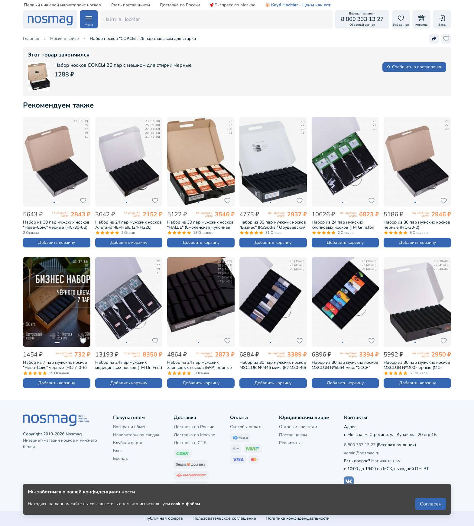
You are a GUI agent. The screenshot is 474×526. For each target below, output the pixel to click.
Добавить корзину (56, 242)
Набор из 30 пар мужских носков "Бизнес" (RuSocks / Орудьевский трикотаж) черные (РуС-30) (272, 224)
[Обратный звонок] (362, 19)
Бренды (120, 458)
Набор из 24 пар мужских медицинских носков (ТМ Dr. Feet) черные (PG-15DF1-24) (128, 365)
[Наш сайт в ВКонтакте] (349, 481)
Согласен (430, 505)
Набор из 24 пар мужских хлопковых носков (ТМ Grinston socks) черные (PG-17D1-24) (343, 224)
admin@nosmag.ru (361, 453)
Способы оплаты (246, 427)
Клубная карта (127, 443)
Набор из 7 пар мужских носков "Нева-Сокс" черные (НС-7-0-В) (55, 365)
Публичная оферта (163, 518)
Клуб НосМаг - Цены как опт (298, 5)
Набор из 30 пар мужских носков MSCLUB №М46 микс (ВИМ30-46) (272, 365)
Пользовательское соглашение (224, 518)
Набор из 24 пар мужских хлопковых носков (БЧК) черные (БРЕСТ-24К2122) (199, 365)
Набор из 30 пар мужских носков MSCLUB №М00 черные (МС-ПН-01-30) (417, 365)
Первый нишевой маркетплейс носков (62, 5)
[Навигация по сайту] (89, 19)
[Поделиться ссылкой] (434, 39)
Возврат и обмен (130, 427)
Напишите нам (386, 461)
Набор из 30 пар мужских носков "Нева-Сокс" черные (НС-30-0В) (56, 224)
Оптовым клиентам (298, 427)
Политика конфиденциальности (298, 518)
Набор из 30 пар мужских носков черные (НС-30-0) (417, 224)
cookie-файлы (185, 505)
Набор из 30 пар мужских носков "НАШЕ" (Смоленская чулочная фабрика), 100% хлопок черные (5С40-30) (200, 224)
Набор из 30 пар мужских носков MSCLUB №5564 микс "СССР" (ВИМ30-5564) (345, 365)
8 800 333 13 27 (359, 445)
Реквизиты (289, 443)
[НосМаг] (50, 19)
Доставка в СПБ (190, 443)
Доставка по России (180, 5)
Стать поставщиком (130, 5)
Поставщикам (293, 435)
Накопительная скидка (136, 435)
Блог (117, 450)
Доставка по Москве (194, 435)
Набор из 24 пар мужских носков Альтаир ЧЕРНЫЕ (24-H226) (128, 224)
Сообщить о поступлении (414, 67)
